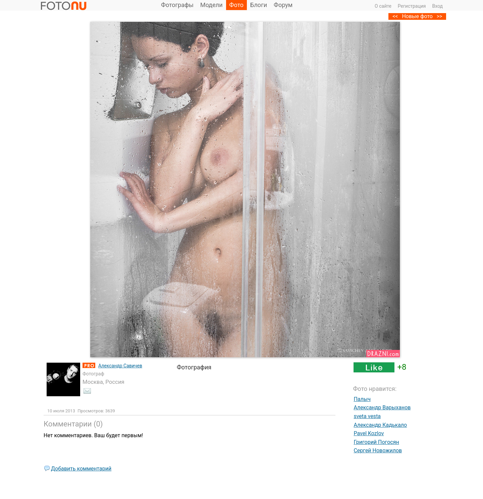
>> (439, 16)
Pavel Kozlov (369, 433)
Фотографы (177, 4)
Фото (236, 4)
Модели (211, 4)
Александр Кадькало (380, 425)
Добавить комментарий (81, 468)
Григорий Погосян (376, 442)
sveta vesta (367, 416)
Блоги (258, 4)
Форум (283, 4)
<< (395, 16)
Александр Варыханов (382, 407)
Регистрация (412, 6)
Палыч (362, 399)
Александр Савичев (120, 365)
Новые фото (417, 16)
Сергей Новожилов (378, 450)
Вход (437, 6)
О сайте (383, 6)
